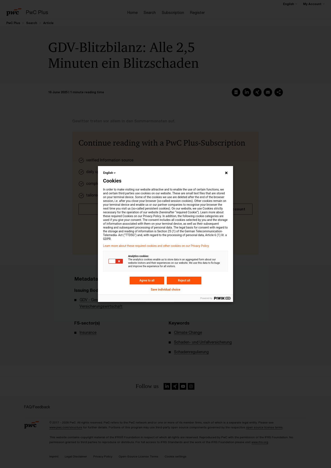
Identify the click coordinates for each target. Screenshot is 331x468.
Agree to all (147, 280)
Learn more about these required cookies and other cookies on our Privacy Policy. (156, 246)
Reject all (184, 280)
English (109, 172)
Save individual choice (165, 289)
